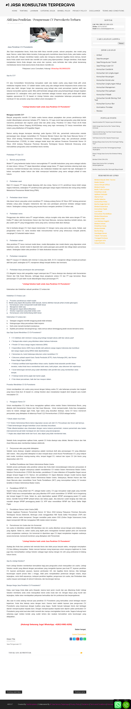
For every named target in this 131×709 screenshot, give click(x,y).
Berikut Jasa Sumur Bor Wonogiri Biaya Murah (108, 169)
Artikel (99, 55)
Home (14, 11)
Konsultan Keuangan (105, 77)
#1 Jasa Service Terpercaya (59, 704)
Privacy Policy (80, 11)
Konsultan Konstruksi (105, 80)
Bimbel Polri (64, 11)
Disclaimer (94, 11)
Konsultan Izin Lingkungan (108, 73)
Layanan (34, 11)
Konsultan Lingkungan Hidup (109, 84)
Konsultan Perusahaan (106, 91)
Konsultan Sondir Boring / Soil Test (107, 99)
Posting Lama (80, 692)
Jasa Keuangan (103, 59)
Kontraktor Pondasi (104, 107)
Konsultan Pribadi (104, 95)
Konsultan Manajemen (106, 87)
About (10, 704)
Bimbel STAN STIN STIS (100, 159)
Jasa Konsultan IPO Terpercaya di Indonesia (107, 122)
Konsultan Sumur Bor (106, 104)
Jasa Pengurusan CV (16, 23)
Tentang (24, 11)
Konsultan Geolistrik (105, 69)
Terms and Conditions (113, 11)
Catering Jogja (48, 11)
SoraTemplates (31, 704)
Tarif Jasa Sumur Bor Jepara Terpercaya (106, 138)
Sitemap (110, 704)
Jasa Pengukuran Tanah (107, 62)
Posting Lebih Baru (14, 692)
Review (99, 111)
